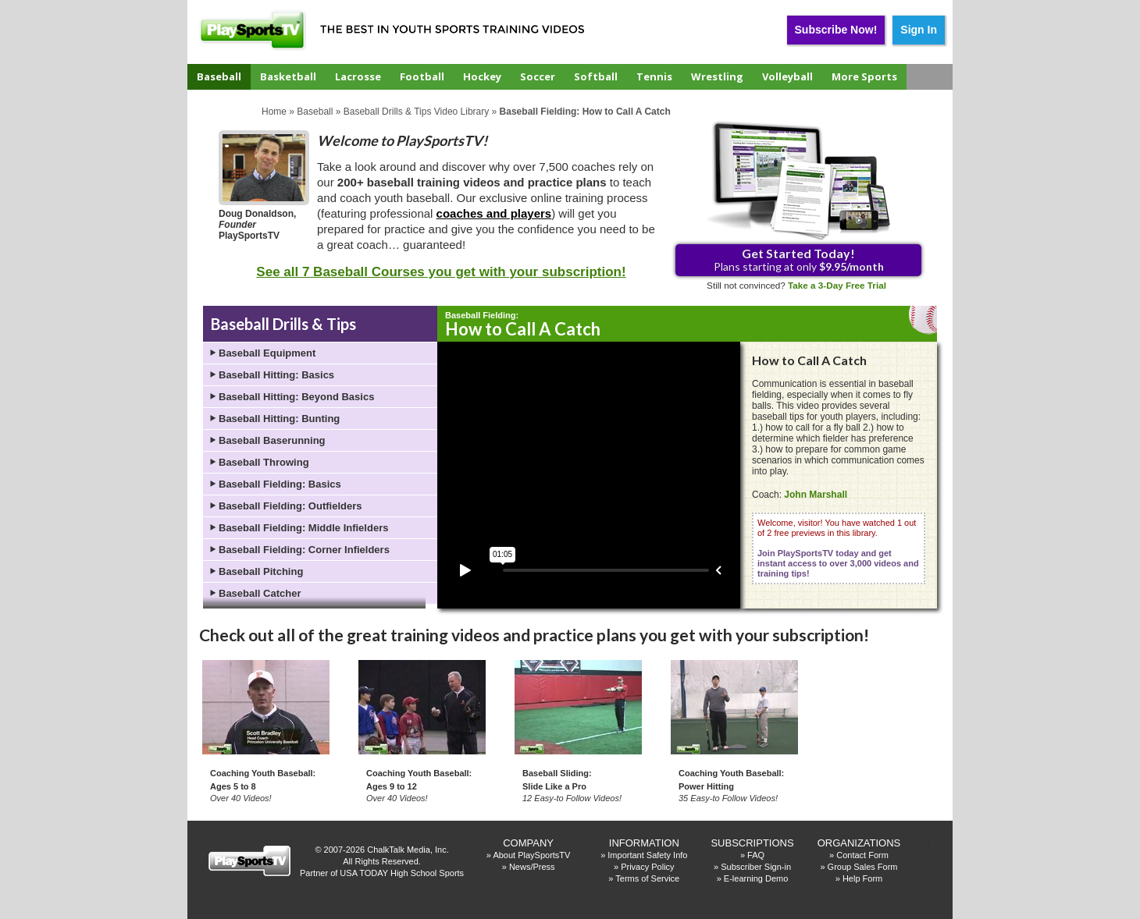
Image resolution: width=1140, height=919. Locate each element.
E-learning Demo (756, 878)
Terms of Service (647, 878)
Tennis (654, 76)
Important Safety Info (647, 855)
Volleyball (787, 76)
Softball (596, 76)
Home (274, 111)
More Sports (864, 76)
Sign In (918, 29)
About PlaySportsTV (531, 855)
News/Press (532, 866)
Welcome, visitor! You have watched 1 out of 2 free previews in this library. (838, 548)
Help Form (862, 878)
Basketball (288, 76)
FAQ (755, 855)
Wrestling (717, 76)
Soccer (537, 76)
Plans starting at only (799, 259)
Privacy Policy (647, 866)
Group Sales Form (863, 866)
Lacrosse (358, 76)
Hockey (482, 76)
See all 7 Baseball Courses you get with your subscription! (440, 271)
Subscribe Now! (836, 29)
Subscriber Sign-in (756, 866)
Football (422, 76)
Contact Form (862, 855)
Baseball (219, 76)
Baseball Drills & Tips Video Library (417, 111)
